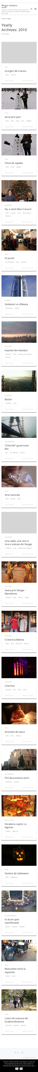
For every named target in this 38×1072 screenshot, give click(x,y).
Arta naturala (12, 494)
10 (22, 1052)
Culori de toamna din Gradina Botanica (16, 1020)
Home (4, 19)
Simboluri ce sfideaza (16, 304)
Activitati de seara (15, 731)
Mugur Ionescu (10, 80)
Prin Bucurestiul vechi (17, 777)
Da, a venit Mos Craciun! (18, 209)
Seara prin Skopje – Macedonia (15, 592)
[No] (35, 1066)
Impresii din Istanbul (16, 350)
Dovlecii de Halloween (17, 873)
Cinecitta (10, 685)
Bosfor (8, 399)
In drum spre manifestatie (12, 921)
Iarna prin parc (13, 116)
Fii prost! (9, 258)
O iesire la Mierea (14, 639)
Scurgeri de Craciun (15, 71)
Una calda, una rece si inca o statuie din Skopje (18, 542)
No (21, 1068)
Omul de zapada (14, 163)
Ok (17, 1068)
